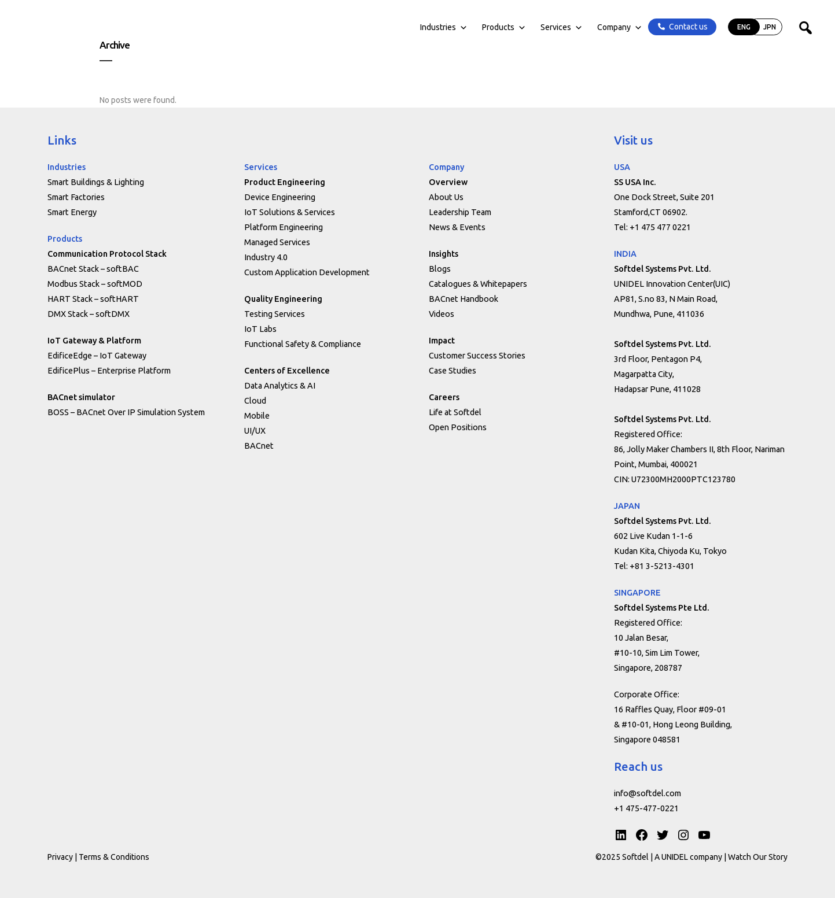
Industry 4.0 (266, 257)
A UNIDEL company (689, 857)
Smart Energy (72, 212)
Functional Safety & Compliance (302, 344)
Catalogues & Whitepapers (478, 284)
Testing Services (274, 314)
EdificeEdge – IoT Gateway (96, 355)
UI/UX (255, 430)
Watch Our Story (758, 857)
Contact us (661, 35)
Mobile (257, 415)
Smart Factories (76, 197)
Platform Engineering (283, 227)
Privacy (60, 857)
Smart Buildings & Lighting (95, 182)
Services (535, 36)
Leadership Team (460, 212)
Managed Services (277, 242)
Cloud (255, 400)
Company (593, 36)
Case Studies (452, 370)
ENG (717, 36)
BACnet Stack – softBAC (93, 269)
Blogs (440, 269)
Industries (417, 36)
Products (477, 36)
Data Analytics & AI (279, 385)
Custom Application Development (307, 272)
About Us (446, 197)
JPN (743, 36)
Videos (441, 314)
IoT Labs (260, 329)
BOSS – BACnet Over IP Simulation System (126, 412)
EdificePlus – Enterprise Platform (109, 370)
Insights (443, 253)
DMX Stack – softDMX (88, 314)
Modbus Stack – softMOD (94, 284)
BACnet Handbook (463, 299)
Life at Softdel (455, 412)
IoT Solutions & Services (289, 212)
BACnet (259, 445)
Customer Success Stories (477, 355)
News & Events (457, 227)
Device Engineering (279, 197)
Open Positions (458, 427)
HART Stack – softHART (93, 299)
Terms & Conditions (114, 857)
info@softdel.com (647, 793)
